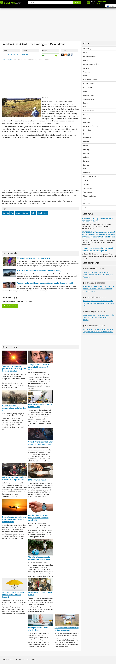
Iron (84, 107)
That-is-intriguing (89, 196)
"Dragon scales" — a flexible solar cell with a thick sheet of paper (39, 366)
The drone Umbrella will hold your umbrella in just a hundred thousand (14, 594)
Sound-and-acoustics (91, 176)
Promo (85, 145)
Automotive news (89, 56)
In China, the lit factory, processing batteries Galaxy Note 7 (14, 408)
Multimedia (87, 122)
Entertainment (88, 87)
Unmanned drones (22, 213)
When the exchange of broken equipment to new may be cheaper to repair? (45, 283)
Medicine (86, 118)
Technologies (88, 188)
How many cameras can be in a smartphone (33, 258)
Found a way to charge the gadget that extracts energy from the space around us (14, 368)
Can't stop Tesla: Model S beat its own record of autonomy (39, 270)
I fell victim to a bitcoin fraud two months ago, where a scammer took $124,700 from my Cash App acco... (98, 274)
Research (86, 153)
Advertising (87, 49)
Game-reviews (88, 99)
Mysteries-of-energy (90, 126)
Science (86, 165)
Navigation (87, 130)
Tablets (86, 184)
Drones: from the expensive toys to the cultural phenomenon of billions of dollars (14, 519)
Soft (84, 169)
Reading (86, 149)
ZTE (84, 208)
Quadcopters (42, 213)
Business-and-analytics (91, 64)
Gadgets (6, 213)
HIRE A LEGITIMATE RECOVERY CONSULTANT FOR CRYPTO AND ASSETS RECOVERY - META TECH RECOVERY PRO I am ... (98, 289)
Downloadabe (88, 83)
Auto (85, 52)
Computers (87, 72)
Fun (12, 213)
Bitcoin (85, 60)
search (77, 2)
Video (33, 213)
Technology (87, 192)
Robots (86, 157)
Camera (86, 68)
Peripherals (87, 138)
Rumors (86, 161)
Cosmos (86, 76)
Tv (84, 200)
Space (85, 180)
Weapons (86, 204)
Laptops (86, 114)
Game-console (88, 95)
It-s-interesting (88, 111)
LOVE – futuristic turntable (37, 480)
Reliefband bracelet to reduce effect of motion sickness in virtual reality (39, 517)
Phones (86, 142)
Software (86, 173)
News (85, 134)
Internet (86, 103)
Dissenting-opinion (90, 80)
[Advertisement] (58, 23)
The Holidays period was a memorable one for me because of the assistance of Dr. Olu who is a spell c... (98, 303)
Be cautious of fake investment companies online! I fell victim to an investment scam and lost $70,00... (99, 317)
